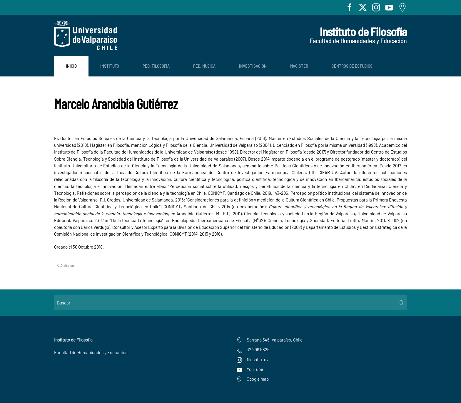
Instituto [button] (109, 66)
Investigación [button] (253, 66)
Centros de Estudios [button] (352, 66)
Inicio (71, 66)
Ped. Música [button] (204, 66)
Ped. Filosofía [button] (156, 66)
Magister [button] (299, 66)
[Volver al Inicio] (85, 35)
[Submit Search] (401, 302)
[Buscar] (230, 302)
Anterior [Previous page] (65, 265)
